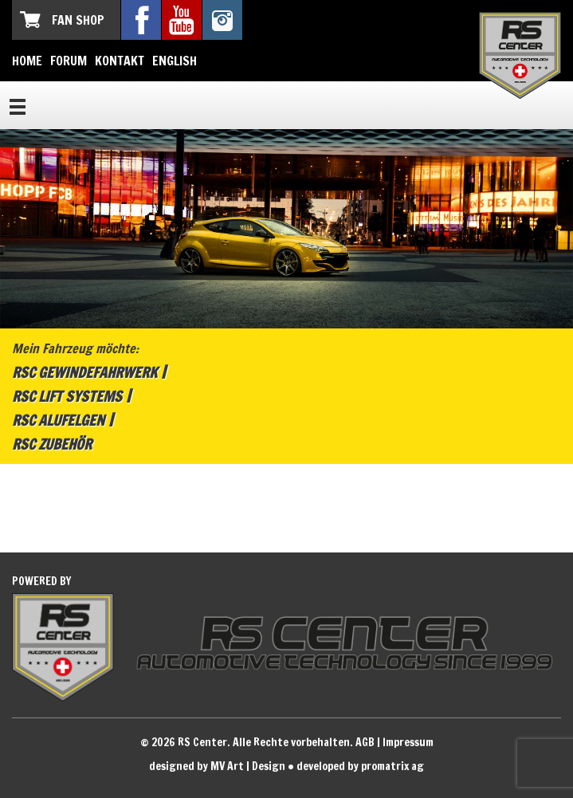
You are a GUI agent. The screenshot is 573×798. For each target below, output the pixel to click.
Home (27, 60)
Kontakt (119, 60)
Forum (68, 60)
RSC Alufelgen (58, 420)
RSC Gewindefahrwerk (84, 372)
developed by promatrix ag (360, 766)
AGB (365, 742)
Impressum (408, 742)
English (174, 60)
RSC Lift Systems (67, 396)
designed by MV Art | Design (217, 766)
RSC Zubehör (52, 444)
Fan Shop (78, 20)
